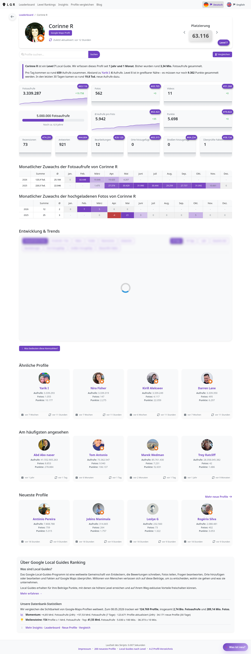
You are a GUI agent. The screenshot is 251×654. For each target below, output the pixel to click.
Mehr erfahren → (31, 593)
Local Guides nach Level (132, 648)
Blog (99, 4)
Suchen (94, 54)
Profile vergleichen (82, 4)
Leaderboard (27, 4)
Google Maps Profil (60, 32)
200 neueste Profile (105, 648)
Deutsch (213, 4)
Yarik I (106, 72)
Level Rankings (46, 4)
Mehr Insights (33, 627)
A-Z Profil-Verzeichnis (161, 648)
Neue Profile (69, 627)
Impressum (84, 648)
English (235, 4)
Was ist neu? (235, 647)
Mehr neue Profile (218, 496)
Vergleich (84, 627)
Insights (63, 4)
